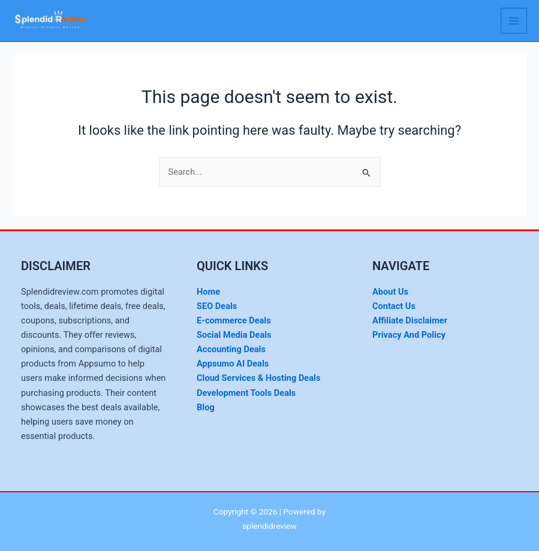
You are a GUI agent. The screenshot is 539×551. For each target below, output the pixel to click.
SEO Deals (217, 306)
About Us (390, 291)
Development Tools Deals (246, 392)
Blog (206, 407)
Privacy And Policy (408, 334)
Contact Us (393, 306)
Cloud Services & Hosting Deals (258, 378)
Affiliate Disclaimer (409, 320)
